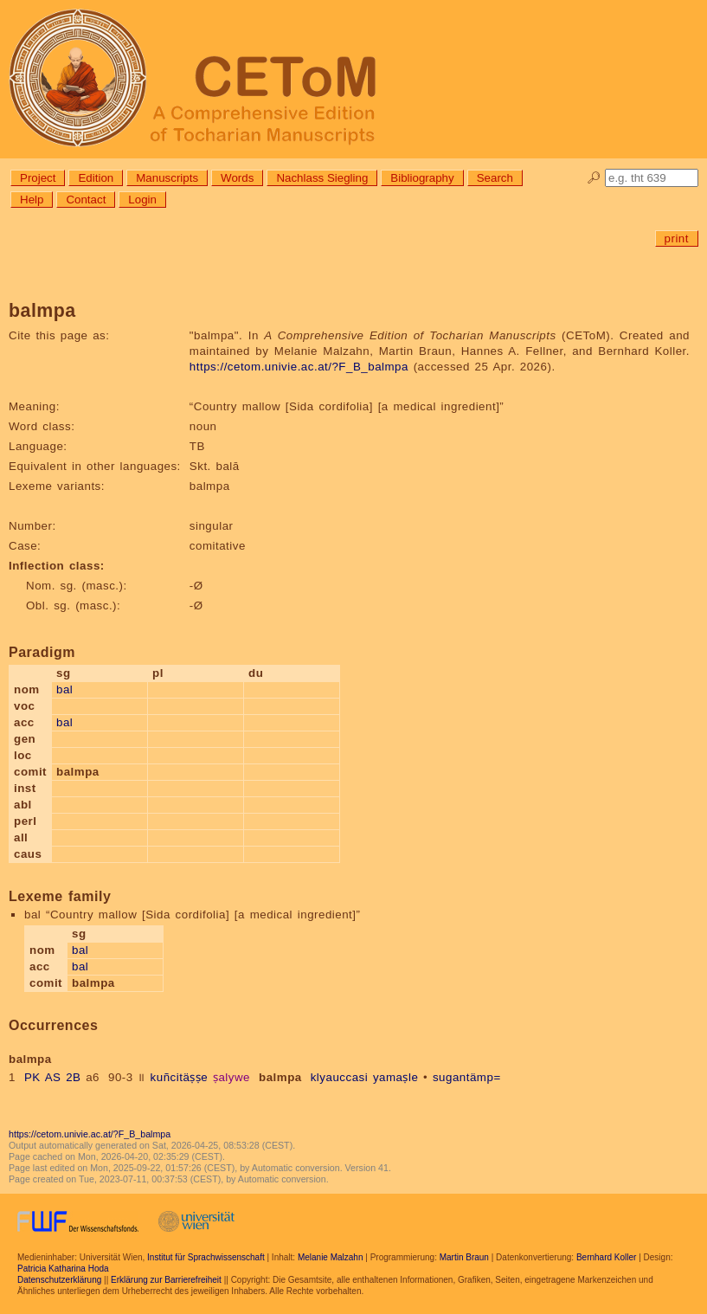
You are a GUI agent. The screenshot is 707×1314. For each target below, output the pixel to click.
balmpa (280, 1077)
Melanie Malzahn (330, 1257)
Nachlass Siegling (322, 177)
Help (31, 199)
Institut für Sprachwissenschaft (206, 1257)
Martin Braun (464, 1257)
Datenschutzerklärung (59, 1280)
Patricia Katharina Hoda (63, 1268)
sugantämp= (467, 1077)
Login (142, 199)
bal (64, 689)
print (677, 238)
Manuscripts (167, 177)
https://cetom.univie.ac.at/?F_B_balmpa (299, 366)
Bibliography (421, 177)
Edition (95, 177)
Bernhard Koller (606, 1257)
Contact (86, 199)
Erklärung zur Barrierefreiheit (166, 1280)
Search (495, 177)
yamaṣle (395, 1077)
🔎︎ (594, 177)
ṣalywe (231, 1077)
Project (37, 177)
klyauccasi (339, 1077)
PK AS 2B (52, 1077)
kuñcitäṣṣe (180, 1077)
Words (237, 177)
